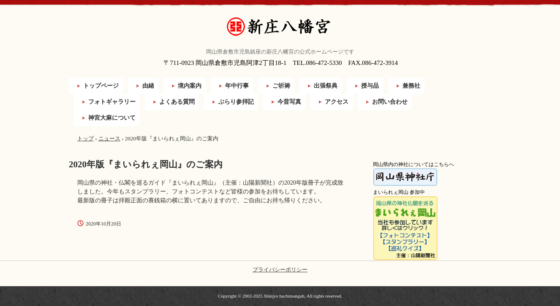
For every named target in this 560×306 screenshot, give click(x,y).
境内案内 (189, 86)
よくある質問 (177, 102)
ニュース (109, 138)
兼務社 (411, 86)
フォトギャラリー (112, 102)
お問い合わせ (390, 102)
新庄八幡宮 (280, 26)
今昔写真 (289, 102)
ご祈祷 (281, 86)
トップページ (101, 86)
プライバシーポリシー (280, 269)
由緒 (148, 86)
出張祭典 (325, 86)
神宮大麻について (112, 118)
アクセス (336, 102)
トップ (85, 138)
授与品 (370, 86)
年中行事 (237, 86)
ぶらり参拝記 (236, 102)
